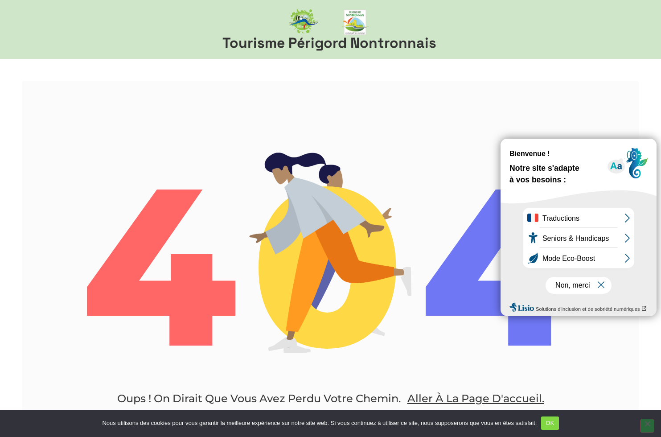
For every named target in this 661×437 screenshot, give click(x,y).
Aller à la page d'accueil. (475, 398)
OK (550, 423)
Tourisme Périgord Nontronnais (329, 43)
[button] (638, 30)
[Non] (647, 426)
